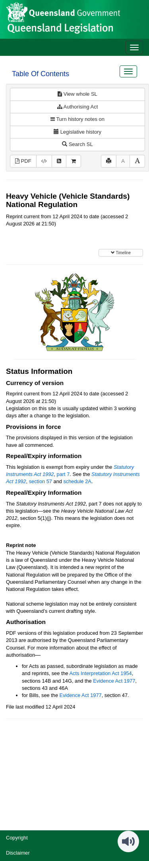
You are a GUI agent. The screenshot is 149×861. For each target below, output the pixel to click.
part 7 (63, 474)
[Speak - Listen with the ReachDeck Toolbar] (128, 841)
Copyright (17, 838)
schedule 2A (77, 481)
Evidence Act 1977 (114, 681)
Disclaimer (18, 853)
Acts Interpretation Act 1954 (101, 673)
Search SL (77, 144)
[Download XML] (44, 161)
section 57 (40, 481)
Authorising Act (77, 107)
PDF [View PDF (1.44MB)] (23, 161)
